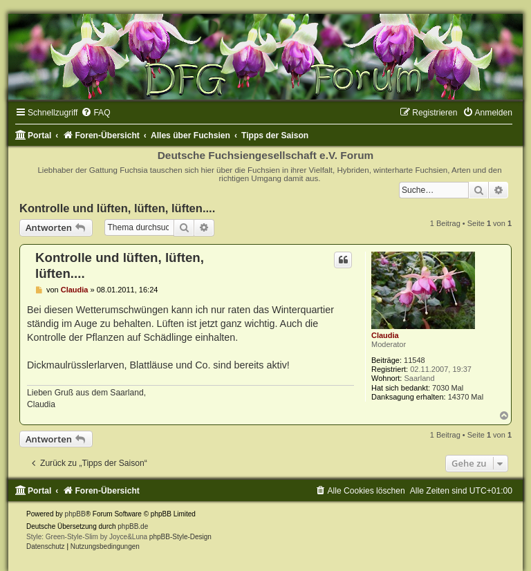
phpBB (75, 514)
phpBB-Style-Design (180, 537)
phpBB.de (133, 526)
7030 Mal (447, 388)
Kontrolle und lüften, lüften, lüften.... (117, 208)
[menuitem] (95, 113)
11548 (414, 360)
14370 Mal (465, 397)
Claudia (385, 335)
